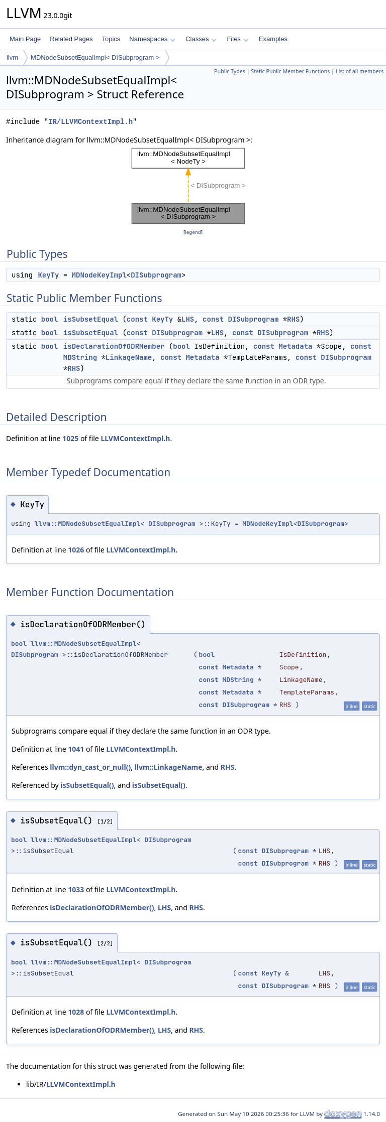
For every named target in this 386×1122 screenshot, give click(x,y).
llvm (12, 57)
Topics (111, 39)
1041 (76, 749)
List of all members (359, 71)
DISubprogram (156, 274)
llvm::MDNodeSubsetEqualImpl (88, 523)
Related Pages (71, 39)
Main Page (25, 39)
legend (193, 232)
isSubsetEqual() (87, 785)
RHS (293, 319)
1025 (70, 438)
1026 (76, 549)
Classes (201, 39)
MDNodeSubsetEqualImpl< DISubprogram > (95, 57)
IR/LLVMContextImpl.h (90, 121)
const (137, 319)
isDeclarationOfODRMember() (102, 907)
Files (237, 39)
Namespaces (152, 39)
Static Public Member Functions (290, 71)
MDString (80, 357)
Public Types (229, 71)
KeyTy (48, 274)
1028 (76, 1012)
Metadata (295, 346)
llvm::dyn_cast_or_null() (90, 767)
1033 (76, 889)
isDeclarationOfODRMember (114, 346)
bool (49, 319)
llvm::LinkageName (169, 767)
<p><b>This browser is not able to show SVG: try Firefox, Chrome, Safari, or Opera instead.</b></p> (193, 186)
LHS (187, 319)
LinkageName (129, 357)
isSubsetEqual (90, 319)
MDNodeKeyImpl (99, 274)
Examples (273, 39)
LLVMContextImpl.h (135, 438)
